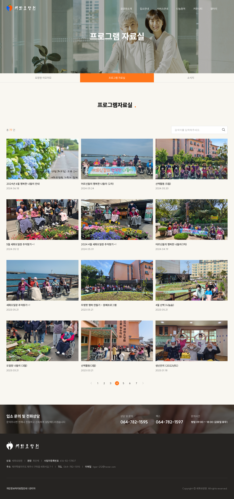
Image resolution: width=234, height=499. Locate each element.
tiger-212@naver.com (104, 466)
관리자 (32, 488)
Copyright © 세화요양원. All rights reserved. (205, 488)
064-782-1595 (72, 466)
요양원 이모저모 (43, 77)
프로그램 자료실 (117, 77)
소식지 (190, 77)
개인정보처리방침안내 (16, 488)
